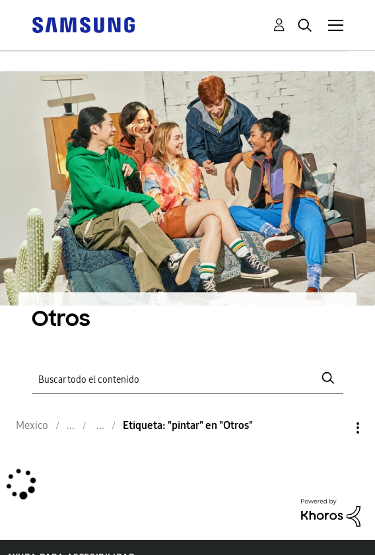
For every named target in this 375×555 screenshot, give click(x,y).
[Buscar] (187, 378)
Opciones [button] (335, 428)
